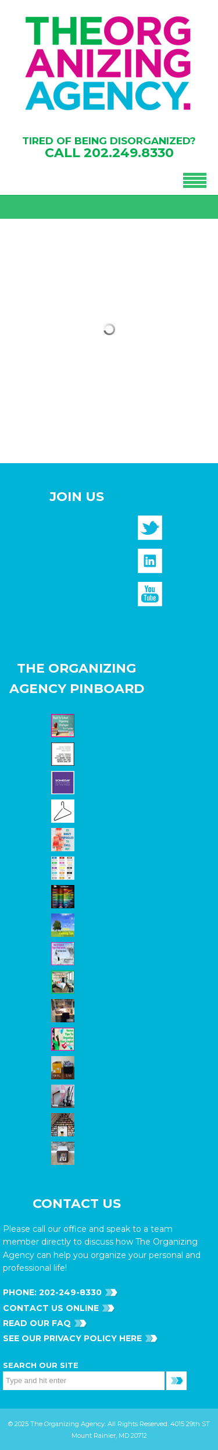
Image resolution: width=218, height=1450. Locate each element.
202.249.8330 (129, 153)
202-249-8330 (69, 1292)
